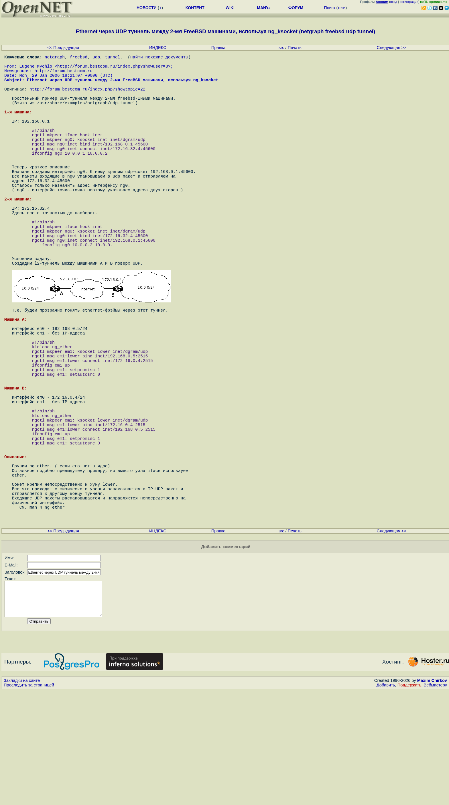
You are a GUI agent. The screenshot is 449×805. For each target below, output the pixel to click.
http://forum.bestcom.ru (63, 75)
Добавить (386, 799)
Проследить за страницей (29, 799)
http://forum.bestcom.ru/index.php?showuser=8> (114, 69)
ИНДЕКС (157, 47)
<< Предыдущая (63, 47)
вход (393, 1)
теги (341, 7)
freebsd (79, 58)
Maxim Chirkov (432, 795)
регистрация (409, 1)
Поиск (329, 7)
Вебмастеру (435, 799)
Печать (295, 47)
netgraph (55, 58)
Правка (218, 47)
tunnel (112, 58)
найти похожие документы (159, 58)
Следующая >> (391, 47)
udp (96, 58)
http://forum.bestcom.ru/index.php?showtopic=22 (87, 98)
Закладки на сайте (22, 795)
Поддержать (409, 799)
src (281, 47)
